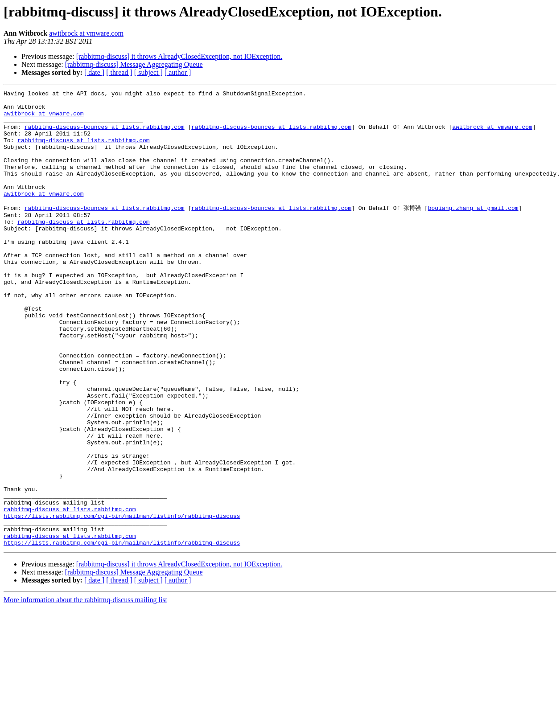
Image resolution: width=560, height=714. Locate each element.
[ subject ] (148, 72)
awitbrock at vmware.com (86, 33)
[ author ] (178, 72)
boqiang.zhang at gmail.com (473, 231)
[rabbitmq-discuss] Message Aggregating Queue (134, 64)
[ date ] (94, 72)
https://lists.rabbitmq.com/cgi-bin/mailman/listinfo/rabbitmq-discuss (122, 600)
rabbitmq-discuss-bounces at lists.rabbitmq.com (105, 135)
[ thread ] (119, 72)
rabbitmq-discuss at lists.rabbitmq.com (83, 151)
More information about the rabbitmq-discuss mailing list (85, 689)
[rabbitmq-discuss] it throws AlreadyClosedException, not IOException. (179, 56)
